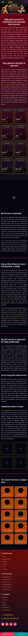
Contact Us (5, 569)
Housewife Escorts (7, 577)
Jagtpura (5, 605)
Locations (5, 564)
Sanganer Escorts (20, 527)
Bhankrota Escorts (7, 491)
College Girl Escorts (7, 579)
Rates (4, 566)
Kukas (4, 602)
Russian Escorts (6, 582)
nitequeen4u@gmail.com (11, 618)
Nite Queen (13, 632)
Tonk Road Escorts (7, 539)
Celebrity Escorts (6, 589)
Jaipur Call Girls (6, 559)
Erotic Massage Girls (7, 584)
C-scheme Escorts (20, 491)
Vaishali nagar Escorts (20, 539)
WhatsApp (21, 634)
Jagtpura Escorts (7, 515)
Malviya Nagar (6, 607)
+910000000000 (8, 615)
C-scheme (5, 600)
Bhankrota (5, 597)
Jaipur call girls (16, 316)
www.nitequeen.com (8, 410)
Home (4, 556)
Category (5, 561)
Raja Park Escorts (7, 527)
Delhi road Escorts (7, 503)
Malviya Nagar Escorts (20, 515)
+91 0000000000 (7, 634)
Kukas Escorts (20, 503)
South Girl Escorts (7, 587)
